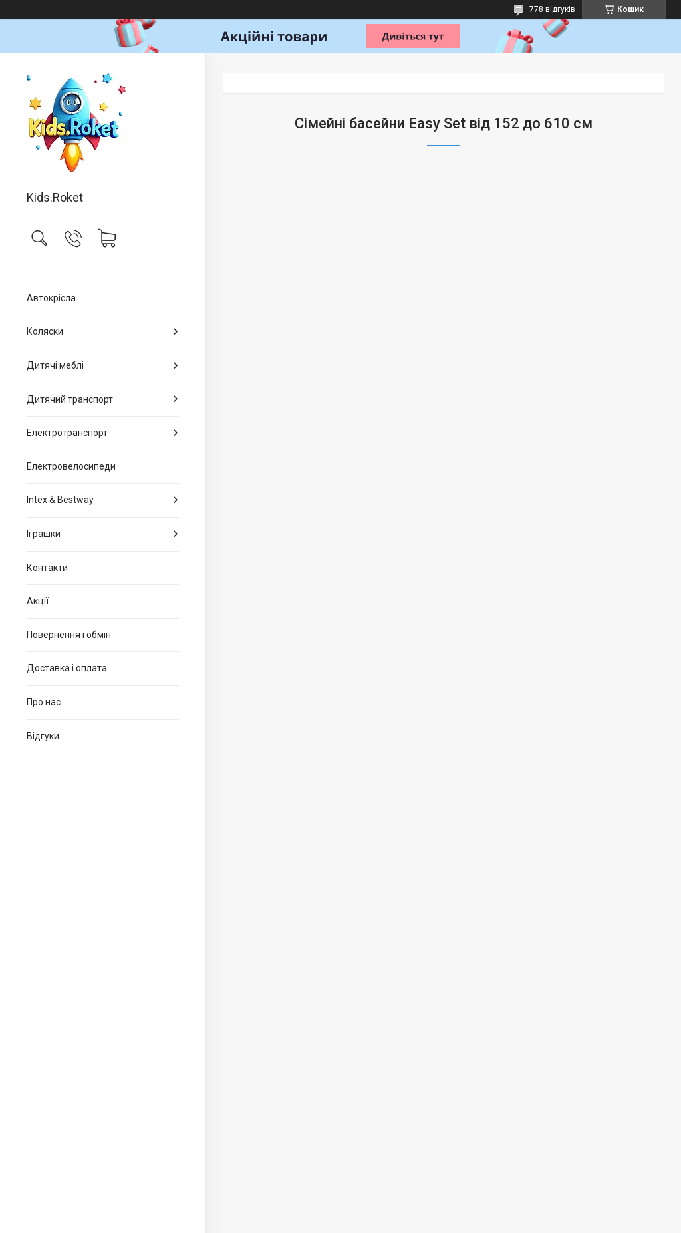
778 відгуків (552, 9)
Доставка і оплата (67, 668)
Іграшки (44, 533)
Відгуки (43, 736)
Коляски (45, 331)
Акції (38, 601)
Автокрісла (51, 298)
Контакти (47, 567)
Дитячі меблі (55, 365)
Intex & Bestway (60, 499)
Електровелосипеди (71, 466)
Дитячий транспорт (70, 399)
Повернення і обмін (69, 634)
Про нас (44, 702)
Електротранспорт (67, 432)
